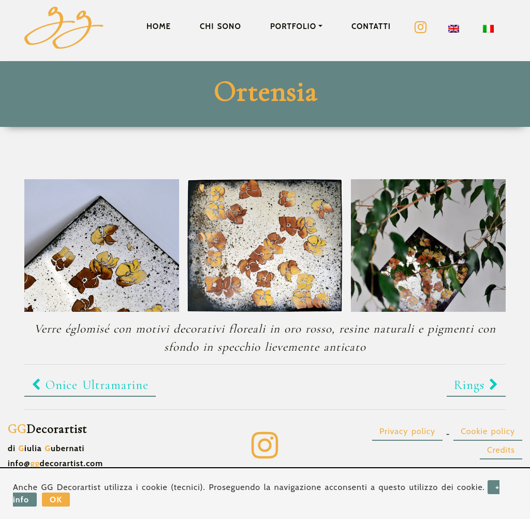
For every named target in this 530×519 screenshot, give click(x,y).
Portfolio (293, 26)
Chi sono (220, 26)
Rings (476, 385)
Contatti (371, 26)
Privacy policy (407, 431)
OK (56, 499)
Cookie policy (488, 431)
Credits (501, 450)
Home (158, 26)
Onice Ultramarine (90, 385)
